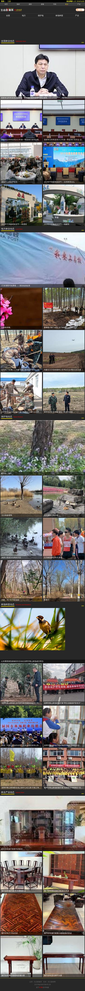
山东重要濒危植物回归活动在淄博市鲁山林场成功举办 (22, 661)
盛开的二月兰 (6, 473)
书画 (54, 4)
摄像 (42, 4)
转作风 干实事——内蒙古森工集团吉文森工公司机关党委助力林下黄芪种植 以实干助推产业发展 (21, 370)
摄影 (30, 4)
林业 (66, 4)
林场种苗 (59, 16)
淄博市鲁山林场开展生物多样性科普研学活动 (61, 745)
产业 (77, 16)
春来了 (46, 600)
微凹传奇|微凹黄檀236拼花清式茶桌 (58, 933)
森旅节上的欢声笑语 (9, 182)
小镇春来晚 (5, 327)
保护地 (40, 16)
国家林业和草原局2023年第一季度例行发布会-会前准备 (64, 140)
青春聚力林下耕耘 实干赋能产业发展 (58, 327)
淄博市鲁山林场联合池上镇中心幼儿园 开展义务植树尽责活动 (21, 788)
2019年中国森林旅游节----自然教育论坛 (59, 182)
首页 (6, 4)
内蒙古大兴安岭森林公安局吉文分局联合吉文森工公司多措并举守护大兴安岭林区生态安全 (64, 370)
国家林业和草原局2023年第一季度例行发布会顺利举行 (21, 140)
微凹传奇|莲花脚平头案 (53, 975)
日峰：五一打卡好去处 (10, 600)
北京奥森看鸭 (6, 515)
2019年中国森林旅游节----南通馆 (14, 224)
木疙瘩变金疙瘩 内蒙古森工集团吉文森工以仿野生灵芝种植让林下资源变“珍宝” (21, 412)
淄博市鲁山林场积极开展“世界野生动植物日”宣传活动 (64, 788)
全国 (8, 16)
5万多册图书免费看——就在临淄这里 (15, 286)
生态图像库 (38, 982)
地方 (24, 16)
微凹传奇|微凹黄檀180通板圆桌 (13, 891)
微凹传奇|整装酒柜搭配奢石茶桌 (56, 891)
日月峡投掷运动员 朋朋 (53, 557)
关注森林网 (52, 982)
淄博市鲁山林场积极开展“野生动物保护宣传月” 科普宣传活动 (64, 703)
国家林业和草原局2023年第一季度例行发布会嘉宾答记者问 (24, 98)
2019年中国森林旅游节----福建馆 (56, 224)
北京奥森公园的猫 (51, 515)
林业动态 (18, 10)
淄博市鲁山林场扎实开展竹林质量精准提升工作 (20, 703)
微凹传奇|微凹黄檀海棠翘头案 (13, 975)
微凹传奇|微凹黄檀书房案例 (12, 849)
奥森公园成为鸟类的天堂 (11, 557)
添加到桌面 (80, 1)
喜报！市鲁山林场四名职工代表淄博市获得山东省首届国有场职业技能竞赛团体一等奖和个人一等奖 (21, 745)
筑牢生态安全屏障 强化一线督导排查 (58, 412)
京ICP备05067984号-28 (42, 984)
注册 (9, 1)
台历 (74, 1)
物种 (18, 4)
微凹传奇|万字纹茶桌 (9, 933)
